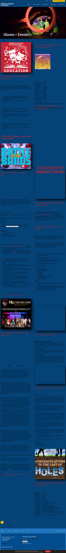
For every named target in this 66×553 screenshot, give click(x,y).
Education (53, 4)
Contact (2, 530)
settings (41, 551)
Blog (28, 530)
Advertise (15, 530)
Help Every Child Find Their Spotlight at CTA (47, 107)
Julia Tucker (14, 365)
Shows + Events (36, 4)
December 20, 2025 (39, 111)
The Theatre (45, 4)
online (10, 469)
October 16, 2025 (39, 488)
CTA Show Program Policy (46, 334)
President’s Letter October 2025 (49, 388)
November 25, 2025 (5, 178)
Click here (15, 251)
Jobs (8, 530)
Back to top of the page (60, 530)
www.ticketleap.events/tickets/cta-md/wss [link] (43, 214)
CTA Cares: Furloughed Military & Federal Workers (49, 204)
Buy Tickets (56, 0)
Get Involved (61, 4)
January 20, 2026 (39, 50)
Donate (62, 0)
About (28, 4)
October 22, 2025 (39, 337)
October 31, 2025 (39, 208)
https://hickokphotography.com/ (12, 226)
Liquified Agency (28, 543)
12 (12, 522)
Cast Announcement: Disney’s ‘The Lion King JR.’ (48, 46)
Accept (48, 551)
